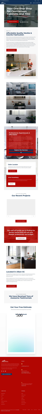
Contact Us (35, 409)
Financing (2, 402)
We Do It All (23, 404)
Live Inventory (13, 177)
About (35, 0)
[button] (31, 3)
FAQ (40, 0)
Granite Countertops (4, 401)
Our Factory (23, 399)
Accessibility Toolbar (7, 410)
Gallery (22, 398)
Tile (1, 396)
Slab (1, 399)
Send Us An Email (23, 364)
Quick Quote (3, 404)
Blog (38, 0)
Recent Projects (23, 402)
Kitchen (2, 398)
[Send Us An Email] (21, 363)
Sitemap (39, 409)
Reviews (29, 409)
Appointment (3, 393)
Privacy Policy (24, 409)
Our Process (23, 401)
